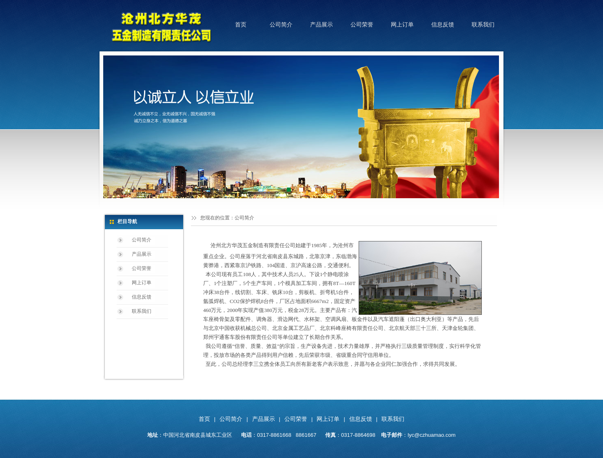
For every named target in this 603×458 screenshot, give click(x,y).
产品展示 (321, 24)
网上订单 (402, 24)
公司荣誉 (361, 24)
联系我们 (483, 24)
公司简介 (281, 24)
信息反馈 (442, 24)
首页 (240, 24)
